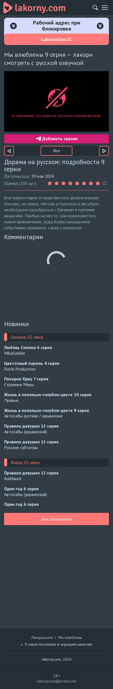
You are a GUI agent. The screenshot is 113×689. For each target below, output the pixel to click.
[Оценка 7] (91, 183)
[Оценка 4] (71, 183)
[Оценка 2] (57, 183)
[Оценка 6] (84, 183)
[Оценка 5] (78, 183)
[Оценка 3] (64, 183)
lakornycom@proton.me (57, 681)
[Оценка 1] (50, 183)
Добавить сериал (57, 138)
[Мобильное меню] (104, 7)
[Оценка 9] (105, 183)
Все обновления (56, 519)
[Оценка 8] (98, 183)
